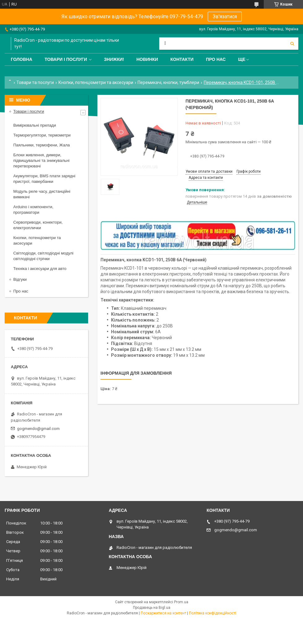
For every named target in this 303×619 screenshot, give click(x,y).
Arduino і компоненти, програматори (33, 209)
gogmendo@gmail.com (38, 428)
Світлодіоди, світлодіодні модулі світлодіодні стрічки (43, 256)
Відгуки (20, 279)
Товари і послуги (66, 59)
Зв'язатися (225, 16)
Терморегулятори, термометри (41, 135)
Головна (21, 59)
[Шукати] (292, 43)
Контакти (182, 59)
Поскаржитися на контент (163, 613)
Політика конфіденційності (212, 613)
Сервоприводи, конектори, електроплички (38, 225)
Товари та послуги (35, 82)
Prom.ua (181, 602)
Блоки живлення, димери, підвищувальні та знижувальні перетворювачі (41, 160)
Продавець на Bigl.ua (151, 607)
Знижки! (114, 59)
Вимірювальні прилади (34, 125)
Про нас (216, 59)
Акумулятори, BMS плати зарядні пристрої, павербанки (44, 179)
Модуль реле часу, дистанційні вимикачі (41, 194)
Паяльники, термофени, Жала (41, 145)
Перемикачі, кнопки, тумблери (168, 82)
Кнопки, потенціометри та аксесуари (95, 82)
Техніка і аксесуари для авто (39, 268)
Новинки (147, 59)
